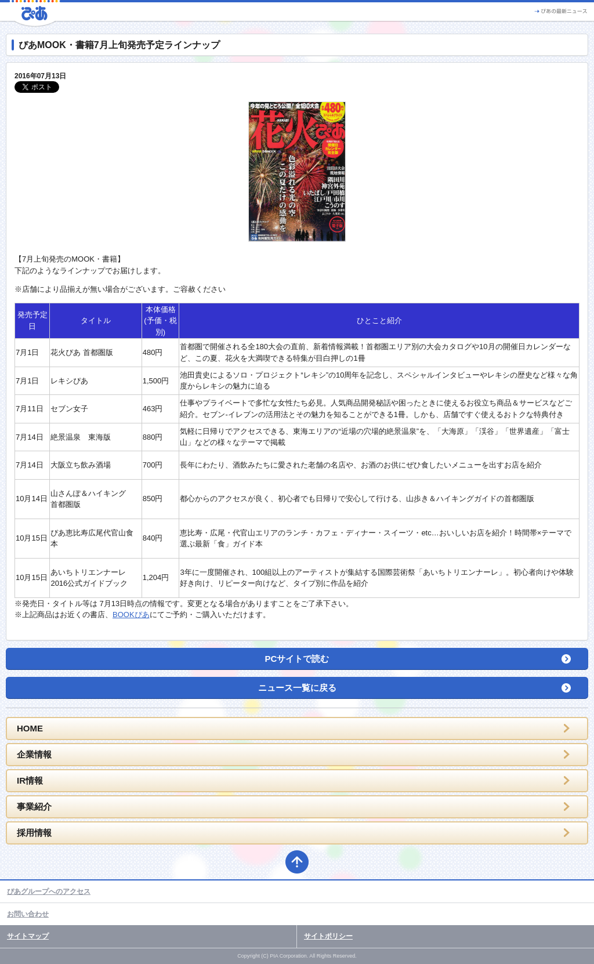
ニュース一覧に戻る (297, 688)
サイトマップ (28, 936)
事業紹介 (34, 806)
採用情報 (34, 833)
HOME (30, 728)
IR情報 (30, 780)
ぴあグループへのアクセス (48, 891)
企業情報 (34, 754)
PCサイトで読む (297, 659)
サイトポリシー (328, 936)
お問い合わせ (28, 914)
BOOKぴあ (131, 614)
